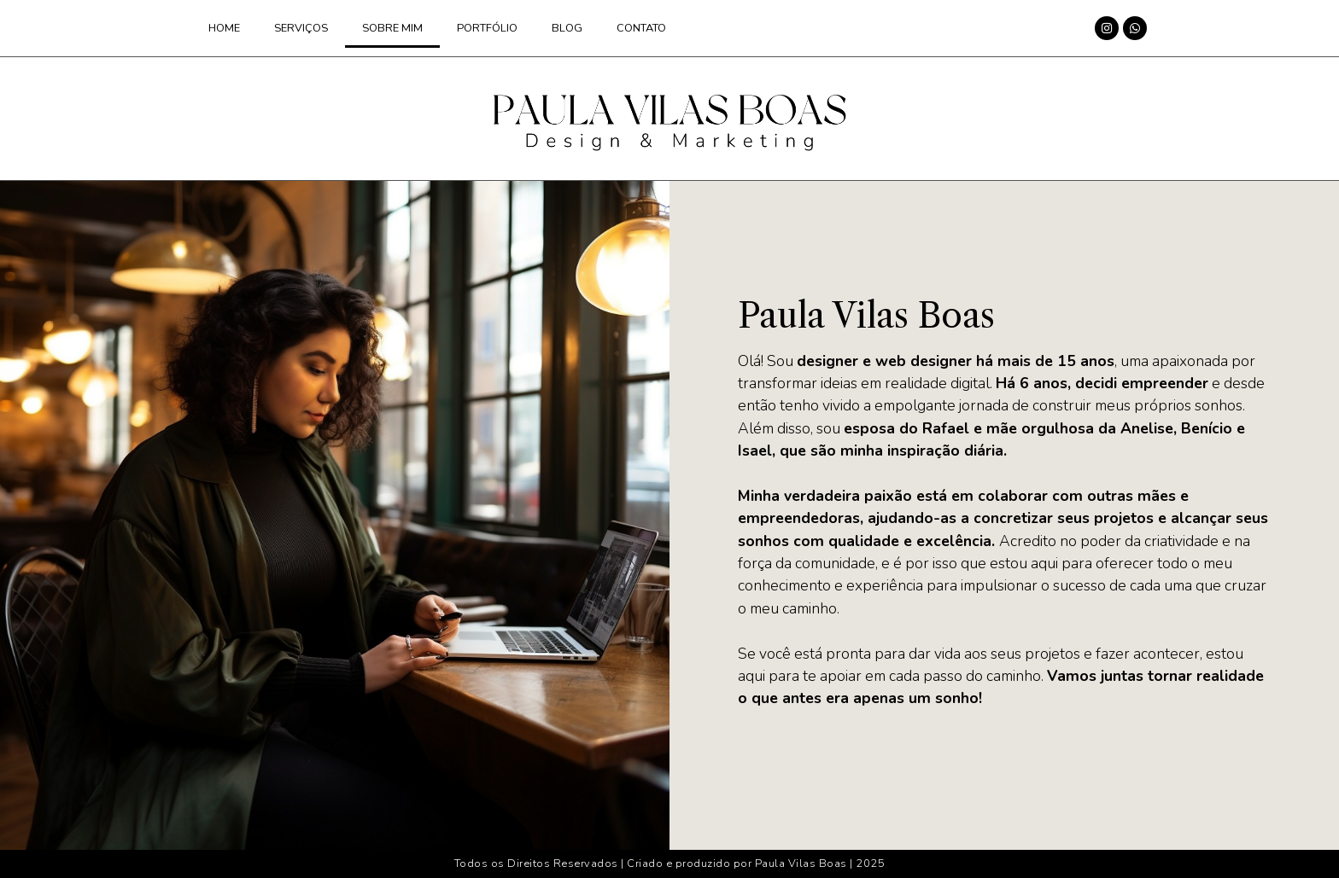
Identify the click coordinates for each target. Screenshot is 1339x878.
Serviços (301, 28)
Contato (641, 28)
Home (224, 28)
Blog (567, 28)
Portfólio (487, 28)
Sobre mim (392, 28)
